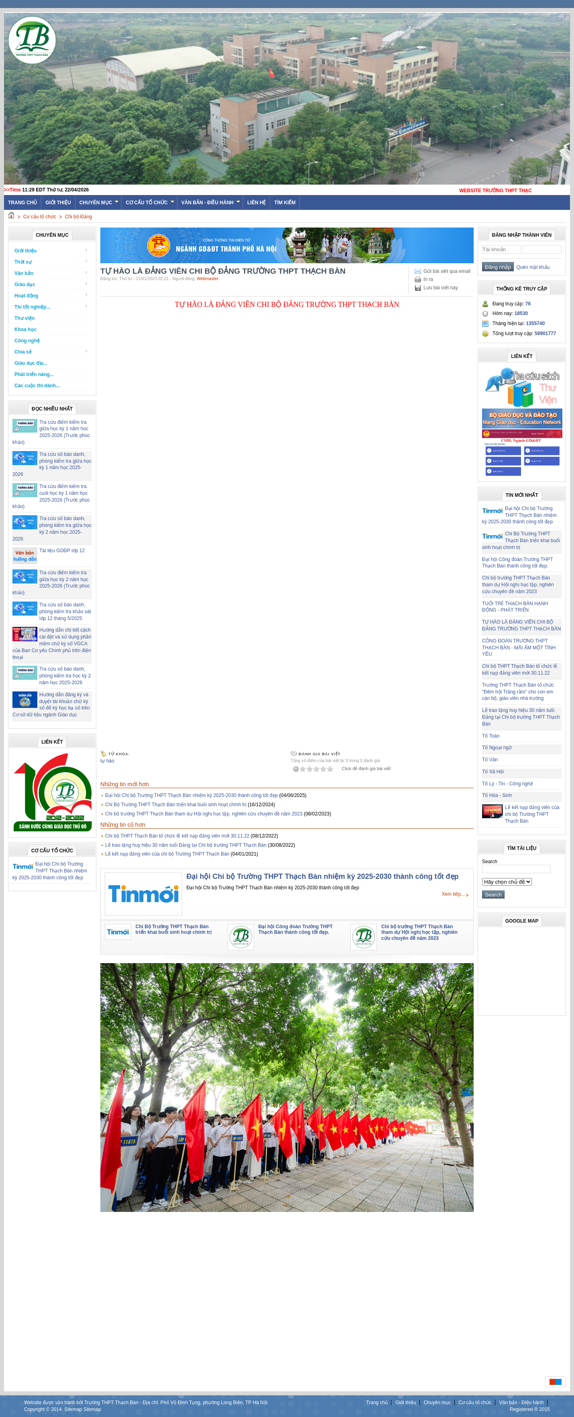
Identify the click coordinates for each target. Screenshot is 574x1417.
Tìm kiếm (284, 202)
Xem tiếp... (453, 894)
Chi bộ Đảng (78, 217)
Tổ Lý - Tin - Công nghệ (507, 784)
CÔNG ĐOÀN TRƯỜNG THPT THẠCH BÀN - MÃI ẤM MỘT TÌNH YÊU (519, 647)
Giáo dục (51, 284)
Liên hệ (256, 202)
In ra (428, 279)
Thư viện (24, 318)
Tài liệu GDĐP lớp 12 (62, 550)
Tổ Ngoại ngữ (497, 747)
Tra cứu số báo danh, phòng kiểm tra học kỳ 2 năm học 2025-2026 (65, 675)
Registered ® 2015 (530, 1409)
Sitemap (73, 1409)
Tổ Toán (490, 736)
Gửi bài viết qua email (446, 271)
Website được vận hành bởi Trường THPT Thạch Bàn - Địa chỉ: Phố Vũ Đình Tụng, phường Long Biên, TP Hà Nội (145, 1402)
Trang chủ (377, 1402)
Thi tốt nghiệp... (51, 307)
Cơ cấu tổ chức (150, 202)
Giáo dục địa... (30, 363)
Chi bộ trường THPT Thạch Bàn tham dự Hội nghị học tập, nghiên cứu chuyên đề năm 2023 (204, 814)
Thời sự (51, 262)
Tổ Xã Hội (493, 772)
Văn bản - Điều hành (210, 202)
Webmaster (207, 278)
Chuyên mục (99, 202)
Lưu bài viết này (440, 288)
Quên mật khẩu (532, 267)
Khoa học (25, 329)
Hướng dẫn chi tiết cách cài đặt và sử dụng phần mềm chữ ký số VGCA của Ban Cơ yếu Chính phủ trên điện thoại (52, 643)
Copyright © (37, 1409)
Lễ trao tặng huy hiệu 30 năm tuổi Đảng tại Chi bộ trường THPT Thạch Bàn (186, 845)
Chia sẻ (51, 352)
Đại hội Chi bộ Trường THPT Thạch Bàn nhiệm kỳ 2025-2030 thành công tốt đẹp (49, 870)
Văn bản (51, 273)
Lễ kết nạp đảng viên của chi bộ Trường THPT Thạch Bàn (167, 854)
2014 (56, 1409)
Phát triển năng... (34, 374)
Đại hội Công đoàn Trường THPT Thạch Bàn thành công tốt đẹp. (296, 929)
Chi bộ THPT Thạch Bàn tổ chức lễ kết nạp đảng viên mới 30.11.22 (177, 836)
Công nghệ (27, 341)
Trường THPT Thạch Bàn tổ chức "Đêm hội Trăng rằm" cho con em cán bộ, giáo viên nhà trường (518, 691)
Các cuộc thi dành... (37, 385)
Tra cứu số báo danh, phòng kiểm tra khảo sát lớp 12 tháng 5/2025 (65, 611)
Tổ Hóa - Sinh (497, 795)
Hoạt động (51, 296)
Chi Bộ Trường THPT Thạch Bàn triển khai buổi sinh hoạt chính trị (175, 804)
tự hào (107, 761)
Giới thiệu (58, 202)
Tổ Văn (490, 759)
